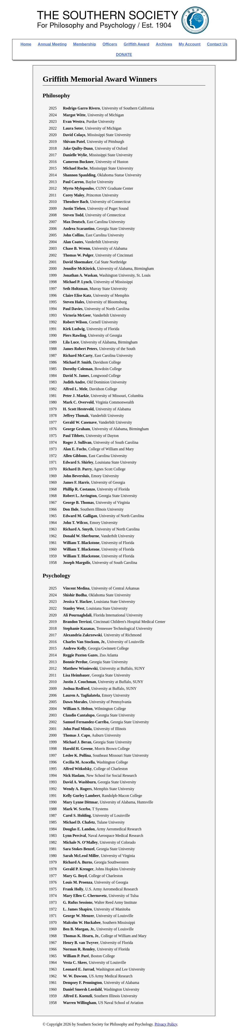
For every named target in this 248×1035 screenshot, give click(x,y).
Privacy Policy (166, 1024)
